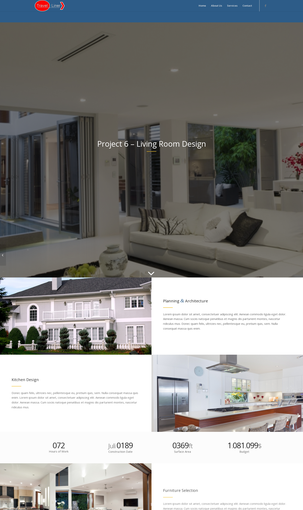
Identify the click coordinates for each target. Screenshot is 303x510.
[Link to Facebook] (265, 5)
